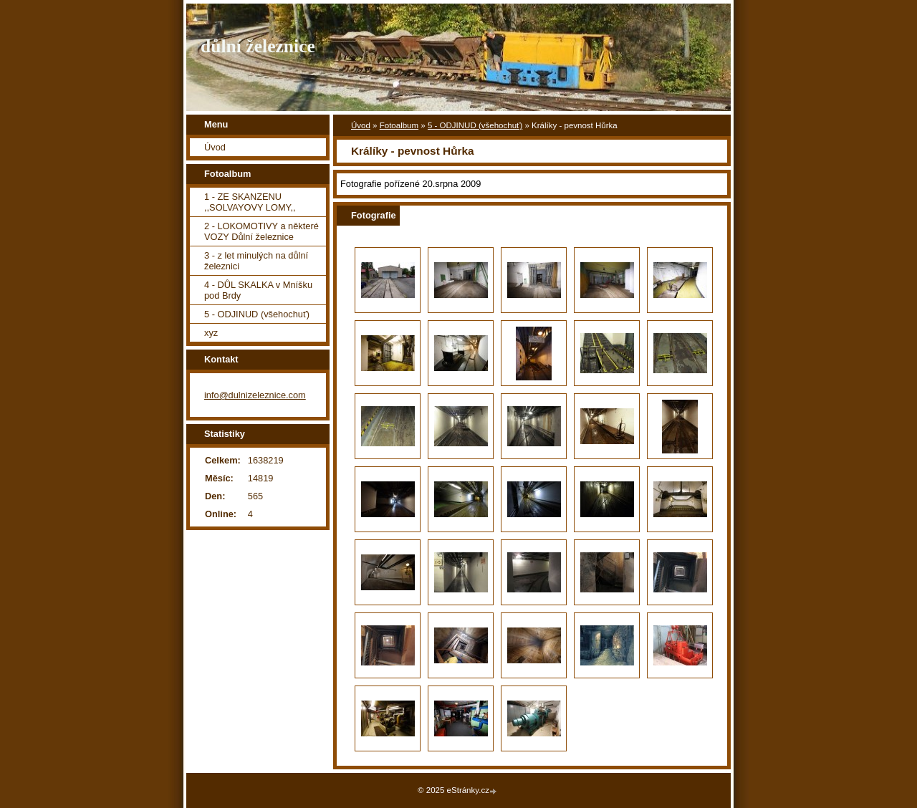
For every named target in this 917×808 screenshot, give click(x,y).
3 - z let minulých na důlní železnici (256, 260)
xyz (211, 332)
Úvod (360, 125)
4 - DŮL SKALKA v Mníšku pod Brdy (258, 290)
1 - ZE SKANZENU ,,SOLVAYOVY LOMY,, (250, 202)
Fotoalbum (399, 125)
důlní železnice (258, 46)
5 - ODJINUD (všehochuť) (475, 125)
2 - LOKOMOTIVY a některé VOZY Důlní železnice (261, 231)
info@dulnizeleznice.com (255, 395)
